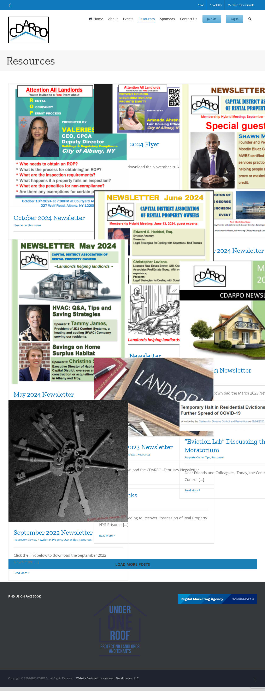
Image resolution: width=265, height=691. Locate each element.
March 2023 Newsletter (218, 370)
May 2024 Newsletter (44, 394)
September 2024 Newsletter (224, 250)
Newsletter (20, 225)
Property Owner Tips (65, 540)
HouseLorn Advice (25, 540)
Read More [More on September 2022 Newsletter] (20, 573)
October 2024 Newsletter (49, 218)
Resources (34, 225)
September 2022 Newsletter (53, 532)
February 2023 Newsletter (136, 447)
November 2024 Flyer (129, 144)
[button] (250, 19)
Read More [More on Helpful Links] (106, 535)
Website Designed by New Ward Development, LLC (107, 678)
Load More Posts (132, 564)
